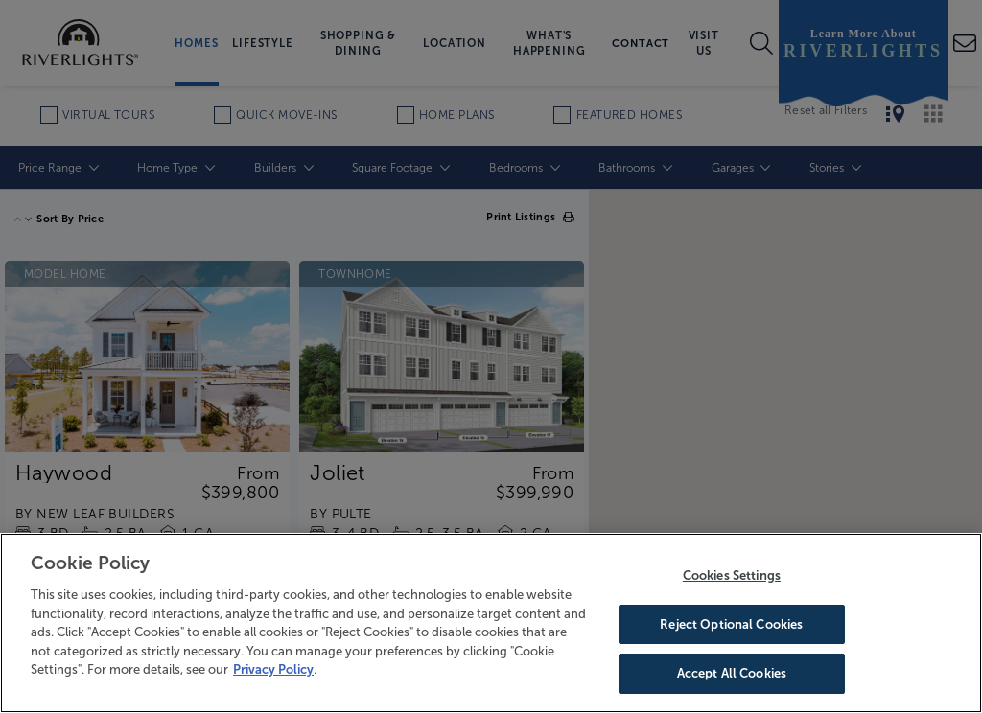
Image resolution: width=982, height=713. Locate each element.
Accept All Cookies (731, 673)
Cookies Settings (732, 575)
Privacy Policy (273, 669)
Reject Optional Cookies (731, 624)
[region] (491, 623)
